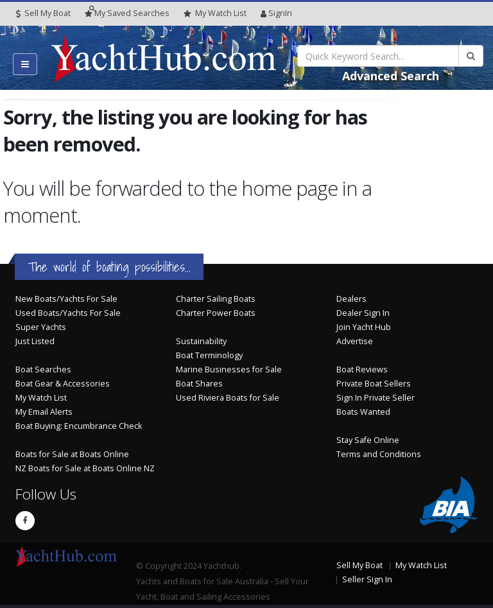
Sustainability (201, 341)
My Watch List (41, 397)
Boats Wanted (363, 411)
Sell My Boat (43, 13)
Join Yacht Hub (363, 327)
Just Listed (35, 341)
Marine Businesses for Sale (229, 369)
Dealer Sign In (363, 313)
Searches (127, 13)
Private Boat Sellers (373, 383)
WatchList (215, 13)
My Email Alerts (44, 411)
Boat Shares (199, 383)
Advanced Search (390, 75)
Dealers (351, 298)
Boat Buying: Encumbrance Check (78, 426)
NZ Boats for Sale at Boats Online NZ (85, 468)
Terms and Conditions (378, 454)
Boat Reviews (362, 369)
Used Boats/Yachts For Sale (68, 313)
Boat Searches (43, 369)
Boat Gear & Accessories (62, 383)
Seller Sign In (367, 579)
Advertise (354, 341)
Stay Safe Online (367, 440)
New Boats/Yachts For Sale (66, 298)
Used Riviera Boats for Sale (227, 397)
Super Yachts (40, 327)
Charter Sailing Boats (215, 298)
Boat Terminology (209, 355)
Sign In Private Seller (375, 397)
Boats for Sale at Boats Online (72, 454)
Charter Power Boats (215, 313)
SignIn (276, 13)
